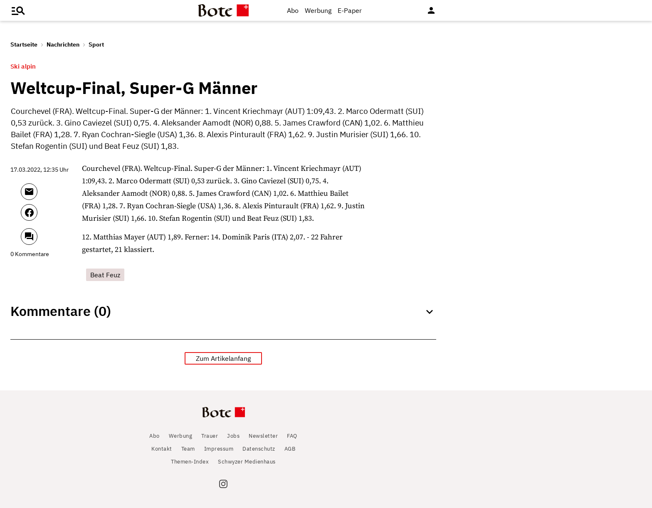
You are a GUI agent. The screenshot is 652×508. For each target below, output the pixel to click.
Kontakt (161, 448)
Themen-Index (190, 461)
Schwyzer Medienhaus (247, 461)
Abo (293, 10)
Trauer (209, 435)
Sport (96, 44)
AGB (290, 448)
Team (188, 448)
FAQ (292, 435)
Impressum (219, 448)
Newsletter (263, 435)
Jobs (233, 435)
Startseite (23, 44)
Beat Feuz (105, 275)
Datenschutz (258, 448)
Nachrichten (63, 44)
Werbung (318, 10)
